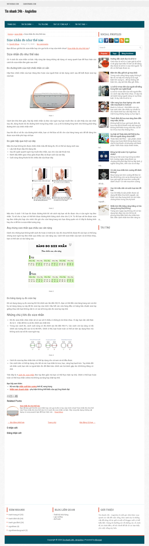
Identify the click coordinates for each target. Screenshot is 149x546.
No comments (42, 44)
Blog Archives (127, 54)
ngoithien (12, 526)
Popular (104, 54)
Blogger (98, 540)
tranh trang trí (14, 515)
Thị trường (43, 24)
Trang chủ (11, 24)
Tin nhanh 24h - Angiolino (20, 11)
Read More (59, 412)
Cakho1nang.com (29, 4)
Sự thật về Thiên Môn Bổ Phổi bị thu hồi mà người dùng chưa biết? (125, 135)
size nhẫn (19, 34)
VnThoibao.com (13, 4)
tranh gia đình (14, 522)
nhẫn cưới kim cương (28, 386)
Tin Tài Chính (28, 23)
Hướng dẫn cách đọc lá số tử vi (123, 59)
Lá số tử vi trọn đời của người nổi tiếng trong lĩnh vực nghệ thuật (126, 88)
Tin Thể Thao (82, 23)
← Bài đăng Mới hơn (16, 422)
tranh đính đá (14, 518)
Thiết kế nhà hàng (61, 515)
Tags (115, 54)
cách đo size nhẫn (26, 375)
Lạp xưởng (58, 517)
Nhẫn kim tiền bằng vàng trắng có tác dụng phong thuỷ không (126, 207)
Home (10, 34)
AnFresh (57, 519)
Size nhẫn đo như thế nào (25, 40)
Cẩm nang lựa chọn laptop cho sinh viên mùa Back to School (125, 104)
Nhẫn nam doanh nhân (19, 389)
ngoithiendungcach (17, 530)
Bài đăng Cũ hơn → (87, 422)
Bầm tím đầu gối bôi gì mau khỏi (123, 73)
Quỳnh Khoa (14, 44)
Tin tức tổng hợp (62, 23)
